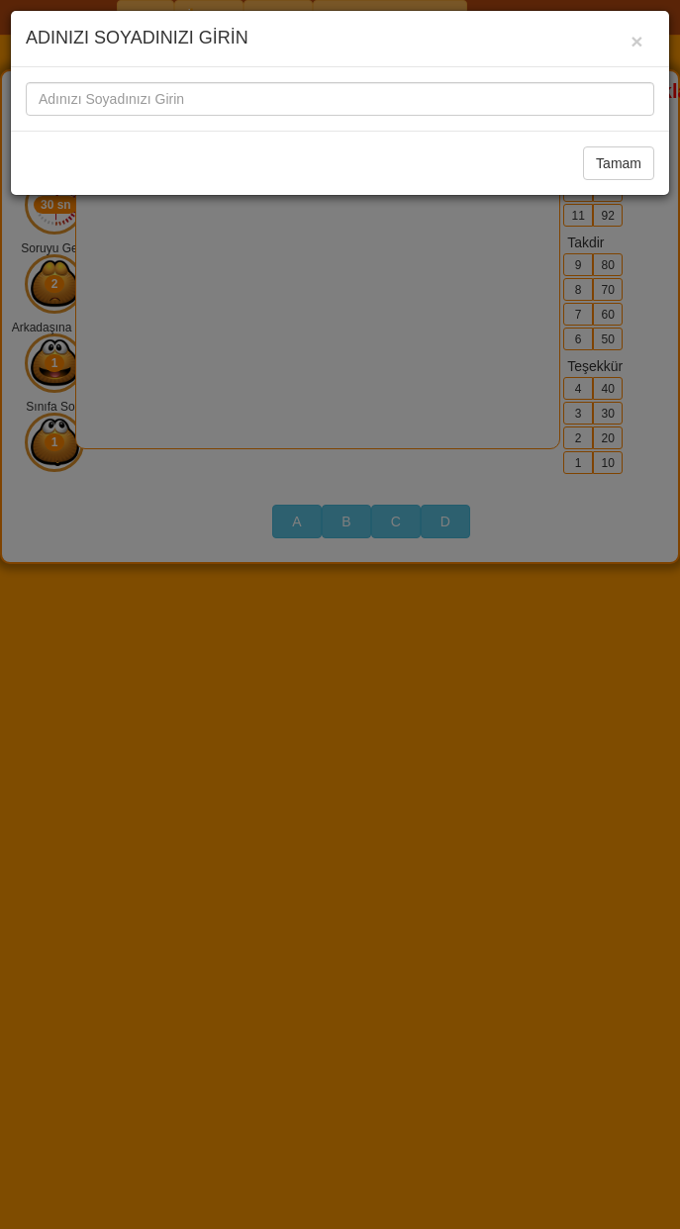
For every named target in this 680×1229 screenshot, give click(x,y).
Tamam (618, 163)
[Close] (637, 41)
